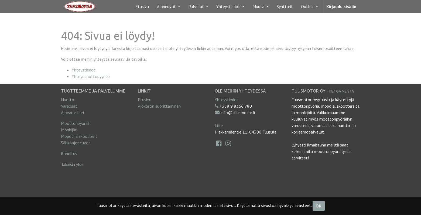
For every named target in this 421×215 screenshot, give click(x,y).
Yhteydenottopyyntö (91, 76)
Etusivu (144, 99)
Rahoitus (69, 153)
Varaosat (69, 106)
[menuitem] (142, 6)
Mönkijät (69, 129)
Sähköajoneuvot (75, 142)
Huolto (67, 99)
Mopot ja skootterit (79, 136)
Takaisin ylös (72, 164)
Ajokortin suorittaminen (159, 106)
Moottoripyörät (75, 123)
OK (318, 206)
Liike (219, 125)
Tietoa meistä (341, 91)
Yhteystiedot (83, 70)
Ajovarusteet (73, 112)
